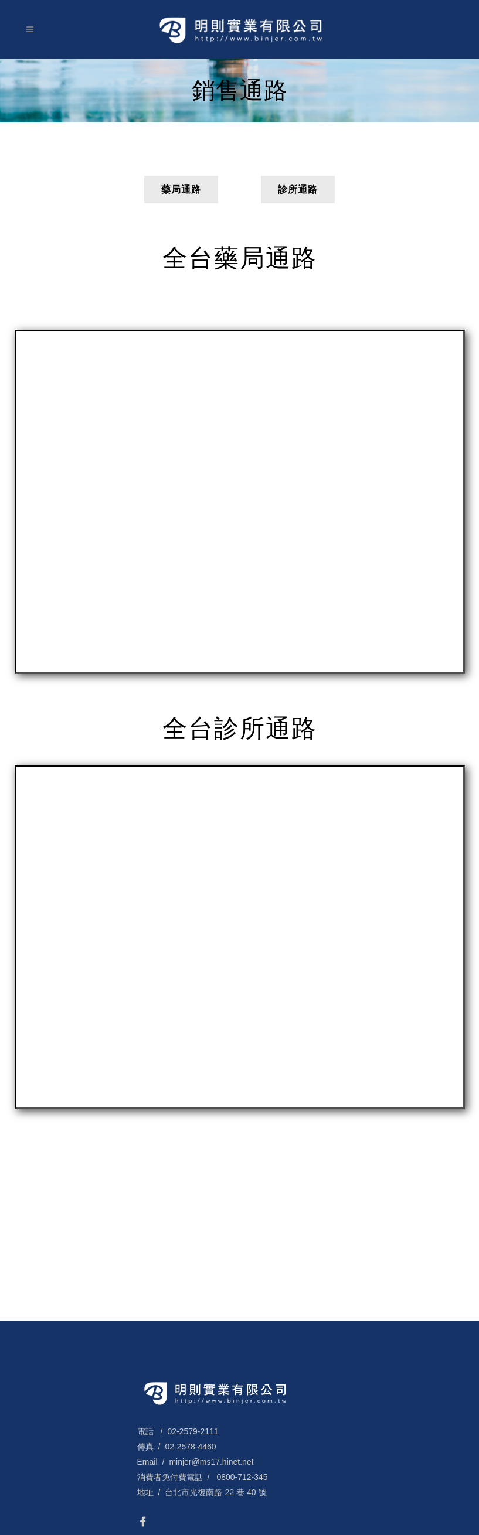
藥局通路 (181, 189)
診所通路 (298, 189)
